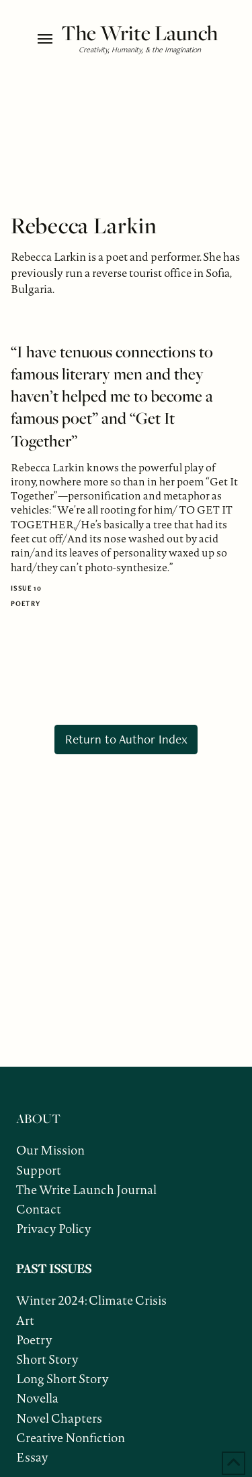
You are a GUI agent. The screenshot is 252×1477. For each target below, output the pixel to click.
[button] (46, 39)
